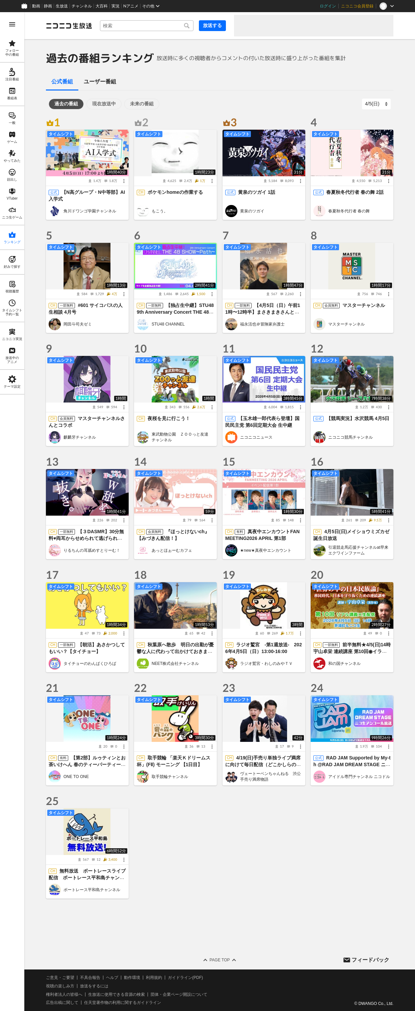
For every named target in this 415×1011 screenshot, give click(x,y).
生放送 (62, 6)
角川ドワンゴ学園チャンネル (89, 211)
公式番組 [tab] (62, 81)
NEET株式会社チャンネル (175, 663)
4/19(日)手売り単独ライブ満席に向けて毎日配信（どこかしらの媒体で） (263, 764)
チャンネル (82, 6)
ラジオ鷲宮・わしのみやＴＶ (266, 663)
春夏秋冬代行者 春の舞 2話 (355, 192)
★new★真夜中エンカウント (265, 550)
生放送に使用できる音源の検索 (116, 994)
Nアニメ (130, 6)
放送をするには (94, 986)
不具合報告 (90, 978)
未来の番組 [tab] (142, 103)
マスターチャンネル (363, 305)
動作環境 (132, 978)
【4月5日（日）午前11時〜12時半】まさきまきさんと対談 (262, 312)
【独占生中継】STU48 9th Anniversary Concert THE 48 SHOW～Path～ (175, 312)
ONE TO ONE (76, 776)
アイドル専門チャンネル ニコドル (359, 776)
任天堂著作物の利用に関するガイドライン (122, 1003)
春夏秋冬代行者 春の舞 (349, 211)
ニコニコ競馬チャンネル (350, 437)
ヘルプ (112, 978)
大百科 (102, 6)
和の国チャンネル (344, 663)
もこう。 (160, 211)
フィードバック (370, 959)
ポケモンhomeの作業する (175, 192)
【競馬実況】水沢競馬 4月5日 (357, 418)
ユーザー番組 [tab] (100, 81)
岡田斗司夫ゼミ (77, 324)
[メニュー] (124, 181)
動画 (36, 6)
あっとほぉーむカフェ (172, 550)
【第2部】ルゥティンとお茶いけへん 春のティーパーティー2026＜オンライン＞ (87, 764)
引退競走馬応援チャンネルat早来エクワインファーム (358, 550)
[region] (12, 511)
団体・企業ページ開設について (179, 994)
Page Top (219, 960)
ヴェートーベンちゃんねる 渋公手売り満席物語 (270, 776)
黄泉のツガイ (252, 211)
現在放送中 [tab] (104, 103)
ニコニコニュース (256, 437)
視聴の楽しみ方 (60, 985)
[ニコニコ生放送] (69, 26)
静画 (48, 6)
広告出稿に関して (62, 1002)
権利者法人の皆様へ (64, 994)
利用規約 (154, 978)
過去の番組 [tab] (66, 103)
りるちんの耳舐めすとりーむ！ (91, 550)
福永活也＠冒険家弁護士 (262, 324)
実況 (115, 6)
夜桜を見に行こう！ (169, 418)
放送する (212, 25)
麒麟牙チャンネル (79, 437)
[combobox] (146, 25)
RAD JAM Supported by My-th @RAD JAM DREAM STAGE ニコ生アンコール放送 (352, 764)
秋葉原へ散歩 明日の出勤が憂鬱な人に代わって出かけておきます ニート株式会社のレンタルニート (177, 651)
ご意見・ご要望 (60, 977)
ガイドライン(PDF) (185, 978)
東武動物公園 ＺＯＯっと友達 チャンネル (182, 437)
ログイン (328, 6)
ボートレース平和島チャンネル (91, 889)
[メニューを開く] (12, 24)
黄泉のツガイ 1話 (256, 192)
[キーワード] (146, 25)
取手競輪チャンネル (170, 776)
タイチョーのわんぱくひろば (89, 663)
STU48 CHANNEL (168, 324)
